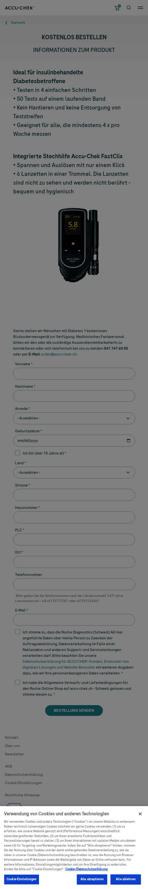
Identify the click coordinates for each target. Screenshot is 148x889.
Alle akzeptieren (92, 881)
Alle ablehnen (126, 881)
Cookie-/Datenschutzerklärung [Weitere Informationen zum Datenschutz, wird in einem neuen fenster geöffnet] (86, 871)
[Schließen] (140, 815)
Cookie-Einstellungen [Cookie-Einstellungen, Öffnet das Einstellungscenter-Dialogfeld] (22, 881)
